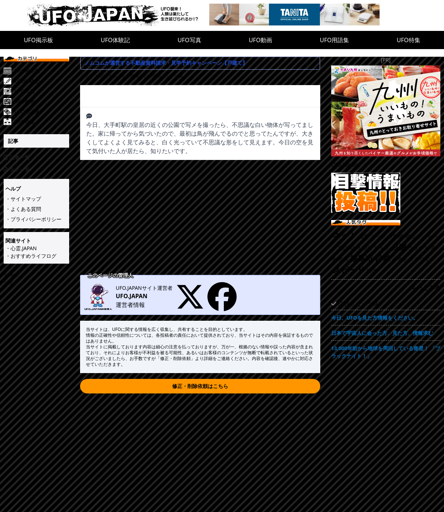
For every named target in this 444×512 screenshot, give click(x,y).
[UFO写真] (42, 91)
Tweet (11, 274)
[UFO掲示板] (42, 71)
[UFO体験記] (42, 81)
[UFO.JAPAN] (118, 15)
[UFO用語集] (42, 112)
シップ (378, 236)
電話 (343, 247)
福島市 (361, 258)
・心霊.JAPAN (21, 248)
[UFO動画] (42, 101)
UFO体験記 (115, 40)
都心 (410, 236)
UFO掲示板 (38, 40)
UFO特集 (408, 40)
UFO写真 (189, 40)
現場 (371, 270)
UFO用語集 (334, 40)
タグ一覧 (17, 169)
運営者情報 (130, 305)
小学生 (399, 259)
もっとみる (425, 288)
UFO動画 (260, 40)
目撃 (382, 258)
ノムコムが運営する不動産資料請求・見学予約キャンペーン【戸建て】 (165, 62)
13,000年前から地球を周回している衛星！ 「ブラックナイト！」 (385, 352)
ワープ (381, 247)
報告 (364, 236)
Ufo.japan (344, 165)
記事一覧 (17, 157)
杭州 (355, 247)
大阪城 (395, 236)
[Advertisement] (200, 218)
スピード (349, 270)
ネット (345, 235)
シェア (11, 282)
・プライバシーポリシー (33, 219)
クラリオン (422, 259)
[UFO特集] (42, 122)
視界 (343, 259)
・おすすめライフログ (30, 255)
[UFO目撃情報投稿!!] (385, 193)
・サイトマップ (23, 198)
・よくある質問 (23, 208)
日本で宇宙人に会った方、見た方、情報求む (382, 332)
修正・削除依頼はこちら (200, 386)
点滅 (399, 247)
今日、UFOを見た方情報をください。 (374, 317)
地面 (367, 247)
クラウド (418, 247)
